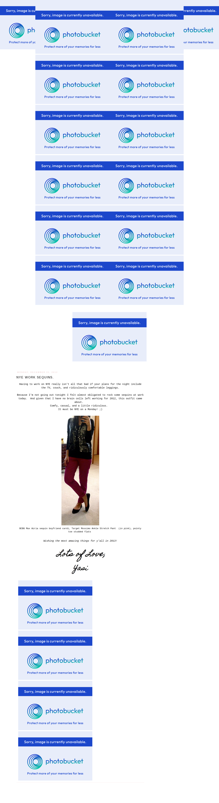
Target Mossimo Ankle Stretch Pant (94, 528)
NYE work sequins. (35, 377)
